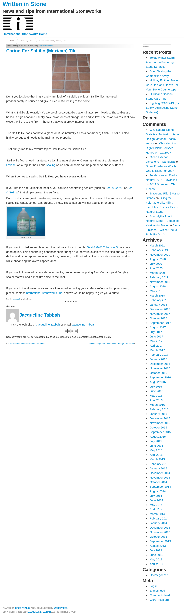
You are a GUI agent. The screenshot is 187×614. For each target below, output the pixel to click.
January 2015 (158, 468)
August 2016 (158, 382)
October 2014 (158, 482)
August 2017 (158, 327)
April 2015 (156, 454)
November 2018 (160, 282)
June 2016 (156, 391)
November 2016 (160, 368)
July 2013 (156, 550)
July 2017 (156, 332)
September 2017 (160, 322)
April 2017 (156, 345)
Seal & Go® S (114, 188)
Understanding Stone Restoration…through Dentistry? (110, 343)
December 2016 (160, 363)
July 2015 (156, 441)
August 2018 (158, 286)
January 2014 (158, 523)
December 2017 (160, 309)
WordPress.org (159, 599)
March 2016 (157, 404)
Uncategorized (27, 41)
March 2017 (157, 350)
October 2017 (158, 318)
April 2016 (156, 400)
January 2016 (158, 413)
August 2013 (158, 545)
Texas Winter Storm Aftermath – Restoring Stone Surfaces (160, 62)
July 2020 (156, 263)
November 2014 (160, 477)
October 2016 (158, 373)
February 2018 (159, 300)
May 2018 (156, 291)
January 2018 (158, 304)
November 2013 (160, 532)
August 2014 (158, 491)
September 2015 (160, 432)
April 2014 (156, 509)
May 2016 (156, 395)
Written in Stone (24, 4)
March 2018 (157, 295)
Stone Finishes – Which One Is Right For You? (163, 230)
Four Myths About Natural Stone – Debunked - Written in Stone (162, 221)
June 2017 (156, 336)
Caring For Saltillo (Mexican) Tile (52, 41)
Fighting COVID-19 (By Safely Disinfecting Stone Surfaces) (162, 108)
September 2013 (160, 541)
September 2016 (160, 377)
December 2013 (160, 527)
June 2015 (156, 445)
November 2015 (160, 423)
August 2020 (158, 259)
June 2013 (156, 555)
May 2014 (156, 504)
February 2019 (159, 277)
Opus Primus (22, 608)
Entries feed (157, 590)
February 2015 (159, 464)
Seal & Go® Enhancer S (102, 247)
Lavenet (11, 165)
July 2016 (156, 386)
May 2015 (156, 450)
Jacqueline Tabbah (46, 46)
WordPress (60, 608)
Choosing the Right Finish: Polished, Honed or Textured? (161, 148)
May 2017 (156, 341)
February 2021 (159, 250)
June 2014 (156, 500)
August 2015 (158, 436)
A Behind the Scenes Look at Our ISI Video (26, 343)
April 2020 (156, 268)
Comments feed (160, 595)
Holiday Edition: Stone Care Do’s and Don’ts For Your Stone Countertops (162, 85)
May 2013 (156, 559)
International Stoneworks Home (25, 34)
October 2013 (158, 536)
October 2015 (158, 427)
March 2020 (157, 272)
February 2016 (159, 409)
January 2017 (158, 359)
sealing (50, 165)
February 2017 (159, 354)
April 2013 (156, 564)
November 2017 (160, 313)
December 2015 (160, 418)
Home (11, 41)
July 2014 (156, 495)
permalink (16, 299)
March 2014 (157, 514)
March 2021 (157, 245)
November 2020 (160, 254)
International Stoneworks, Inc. (44, 293)
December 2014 (160, 473)
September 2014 (160, 486)
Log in (154, 586)
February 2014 (159, 518)
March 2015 (157, 459)
